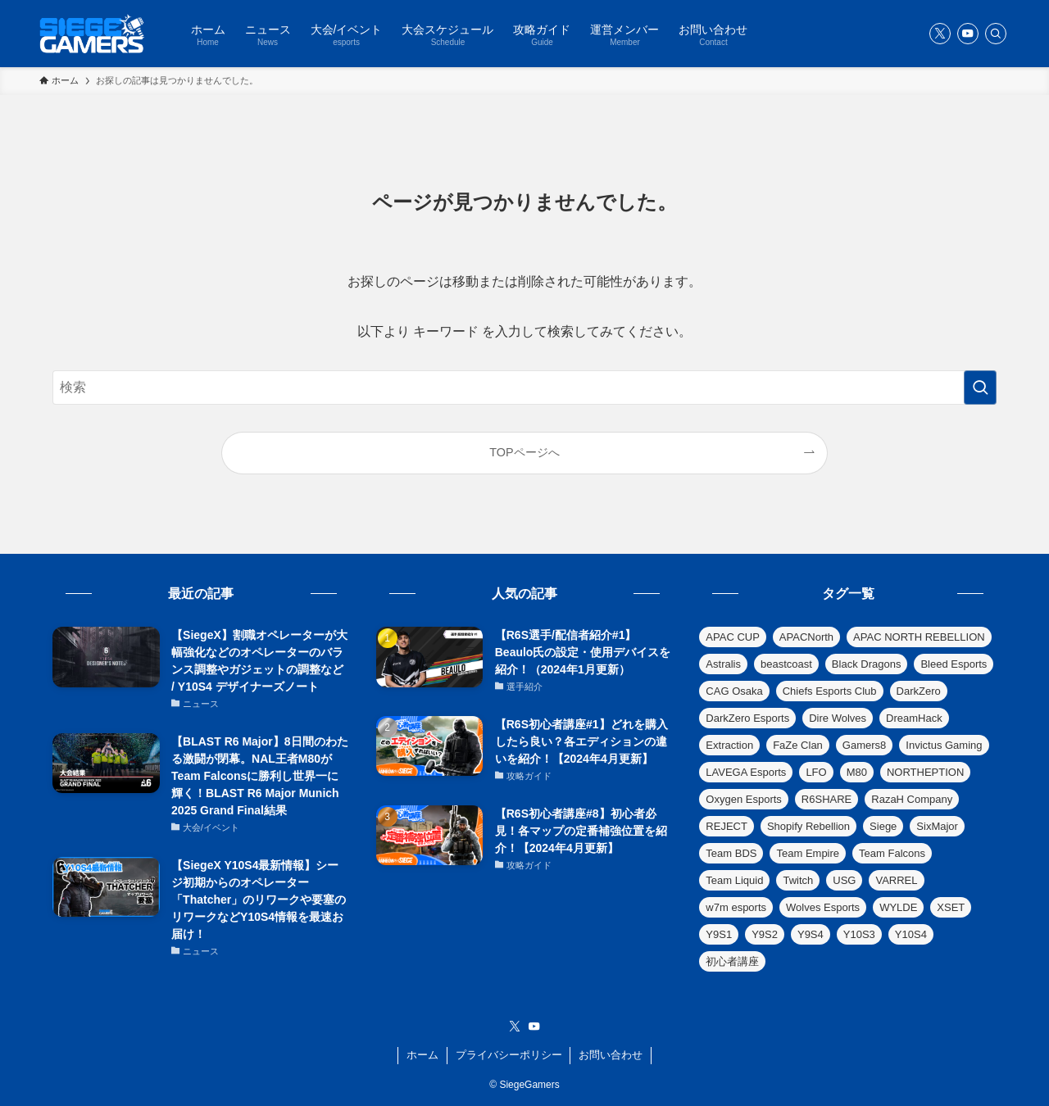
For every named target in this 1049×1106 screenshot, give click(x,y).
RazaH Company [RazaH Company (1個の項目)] (911, 799)
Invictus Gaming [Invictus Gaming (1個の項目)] (944, 745)
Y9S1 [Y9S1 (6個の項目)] (719, 934)
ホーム (422, 1055)
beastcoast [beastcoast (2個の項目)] (786, 664)
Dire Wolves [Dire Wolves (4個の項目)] (837, 718)
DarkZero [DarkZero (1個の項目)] (919, 691)
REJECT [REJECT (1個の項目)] (726, 826)
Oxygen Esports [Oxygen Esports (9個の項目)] (744, 799)
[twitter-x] (940, 33)
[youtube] (968, 33)
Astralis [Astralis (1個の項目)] (723, 664)
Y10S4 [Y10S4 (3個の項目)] (911, 934)
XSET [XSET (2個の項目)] (951, 907)
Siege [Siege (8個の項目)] (883, 826)
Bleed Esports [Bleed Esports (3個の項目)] (953, 664)
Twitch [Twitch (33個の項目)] (798, 880)
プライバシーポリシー (509, 1055)
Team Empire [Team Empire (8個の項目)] (807, 853)
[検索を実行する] (980, 387)
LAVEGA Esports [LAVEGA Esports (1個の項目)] (746, 772)
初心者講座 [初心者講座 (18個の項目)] (732, 961)
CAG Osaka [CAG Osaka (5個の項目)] (734, 691)
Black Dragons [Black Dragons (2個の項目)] (866, 664)
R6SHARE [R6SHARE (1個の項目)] (826, 799)
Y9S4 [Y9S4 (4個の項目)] (810, 934)
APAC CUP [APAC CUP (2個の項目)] (733, 637)
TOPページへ (524, 452)
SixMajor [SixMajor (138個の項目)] (937, 826)
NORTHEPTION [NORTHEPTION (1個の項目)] (925, 772)
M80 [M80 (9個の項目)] (857, 772)
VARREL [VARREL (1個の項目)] (896, 880)
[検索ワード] (524, 387)
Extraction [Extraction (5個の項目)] (729, 745)
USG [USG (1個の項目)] (844, 880)
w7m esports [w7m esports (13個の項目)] (736, 907)
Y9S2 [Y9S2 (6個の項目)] (765, 934)
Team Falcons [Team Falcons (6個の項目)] (892, 853)
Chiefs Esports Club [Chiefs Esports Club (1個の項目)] (830, 691)
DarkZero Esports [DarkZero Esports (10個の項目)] (747, 718)
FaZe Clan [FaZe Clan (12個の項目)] (798, 745)
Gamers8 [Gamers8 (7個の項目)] (864, 745)
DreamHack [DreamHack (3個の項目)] (914, 718)
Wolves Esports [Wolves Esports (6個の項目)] (823, 907)
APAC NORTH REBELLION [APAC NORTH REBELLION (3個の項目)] (919, 637)
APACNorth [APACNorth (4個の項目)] (806, 637)
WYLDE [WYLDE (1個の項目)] (898, 907)
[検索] (995, 33)
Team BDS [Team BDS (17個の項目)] (731, 853)
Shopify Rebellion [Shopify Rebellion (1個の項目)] (808, 826)
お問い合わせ (611, 1055)
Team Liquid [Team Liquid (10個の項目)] (734, 880)
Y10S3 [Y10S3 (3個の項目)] (859, 934)
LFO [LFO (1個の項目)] (816, 772)
